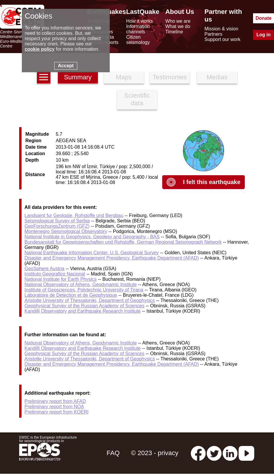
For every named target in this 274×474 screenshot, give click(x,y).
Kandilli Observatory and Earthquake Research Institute (82, 311)
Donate (263, 18)
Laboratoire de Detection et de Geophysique (70, 295)
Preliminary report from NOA (54, 406)
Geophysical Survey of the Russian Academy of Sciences (84, 305)
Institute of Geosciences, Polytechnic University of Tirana (83, 289)
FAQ (112, 453)
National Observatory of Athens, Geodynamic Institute (80, 284)
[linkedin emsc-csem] (230, 453)
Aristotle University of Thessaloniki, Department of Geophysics (89, 300)
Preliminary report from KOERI (56, 411)
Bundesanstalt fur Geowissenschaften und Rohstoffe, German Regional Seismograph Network (123, 242)
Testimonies (169, 77)
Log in (264, 34)
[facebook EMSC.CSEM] (198, 453)
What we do (177, 26)
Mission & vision (221, 28)
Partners (213, 34)
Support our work (222, 39)
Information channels (138, 29)
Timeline (174, 31)
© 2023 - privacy (154, 453)
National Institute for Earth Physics (60, 279)
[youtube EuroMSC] (246, 453)
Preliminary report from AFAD (55, 401)
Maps (124, 77)
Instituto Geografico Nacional (54, 273)
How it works (139, 21)
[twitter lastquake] (214, 453)
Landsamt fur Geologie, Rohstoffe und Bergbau (73, 215)
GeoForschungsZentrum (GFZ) (57, 226)
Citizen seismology (138, 40)
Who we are (177, 21)
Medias (216, 77)
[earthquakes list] (43, 77)
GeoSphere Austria (44, 268)
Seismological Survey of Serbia (57, 220)
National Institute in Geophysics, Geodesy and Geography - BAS (92, 236)
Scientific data (137, 99)
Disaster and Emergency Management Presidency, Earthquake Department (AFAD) (111, 257)
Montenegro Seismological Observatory (65, 231)
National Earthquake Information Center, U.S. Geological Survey (91, 252)
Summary (78, 77)
